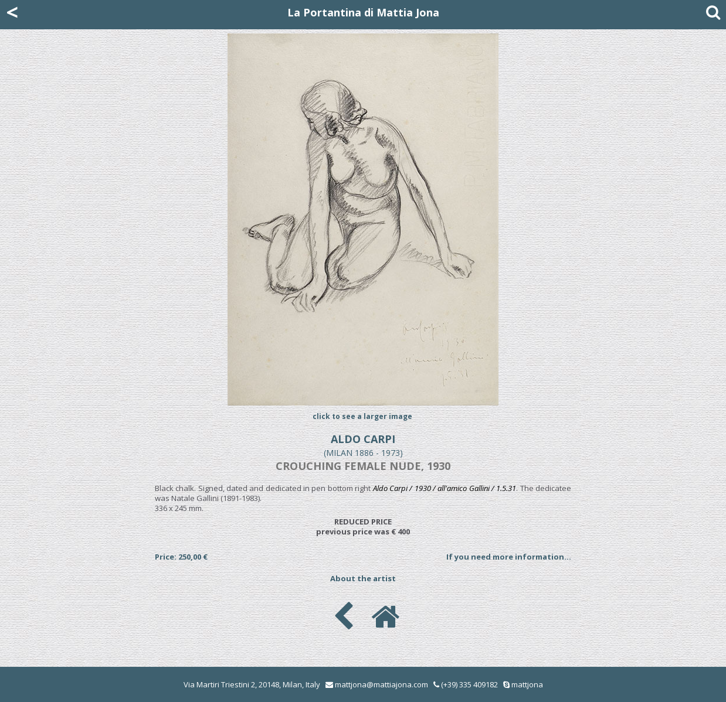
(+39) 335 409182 (465, 684)
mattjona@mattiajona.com (381, 684)
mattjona (527, 684)
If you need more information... (508, 556)
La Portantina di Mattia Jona (363, 12)
